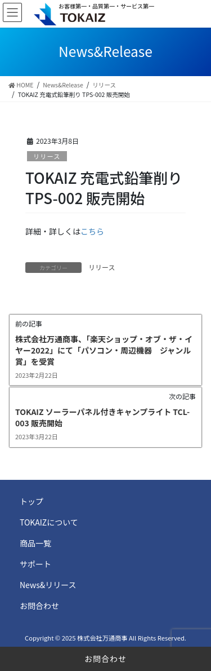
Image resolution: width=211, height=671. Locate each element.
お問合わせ (105, 658)
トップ (31, 501)
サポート (35, 564)
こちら (92, 231)
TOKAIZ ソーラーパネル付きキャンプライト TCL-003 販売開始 (102, 417)
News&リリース (48, 584)
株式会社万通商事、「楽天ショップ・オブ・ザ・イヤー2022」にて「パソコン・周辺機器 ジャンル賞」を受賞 (103, 350)
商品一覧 (35, 543)
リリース (46, 156)
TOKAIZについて (49, 522)
